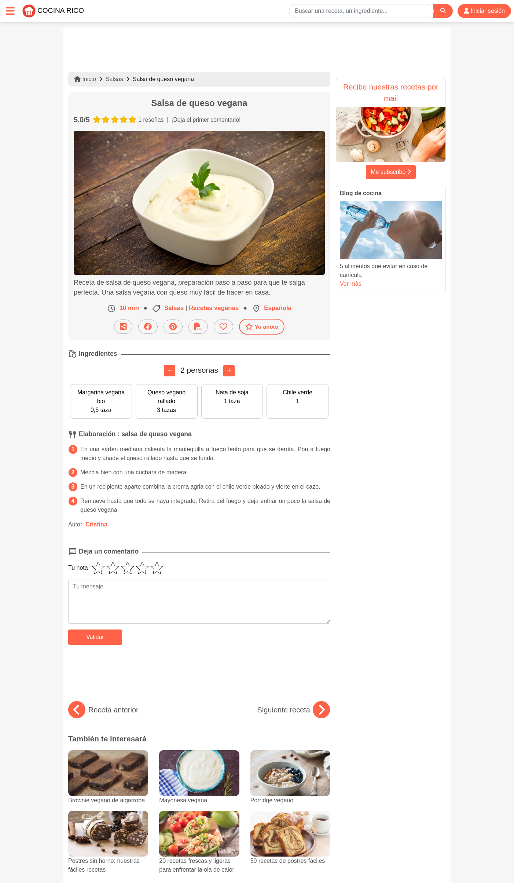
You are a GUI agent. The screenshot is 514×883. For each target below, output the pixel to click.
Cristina (96, 524)
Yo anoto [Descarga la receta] (262, 326)
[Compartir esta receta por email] (123, 327)
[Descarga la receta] (198, 327)
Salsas (114, 79)
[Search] (442, 11)
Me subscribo (391, 172)
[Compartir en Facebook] (148, 327)
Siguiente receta (293, 709)
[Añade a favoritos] (223, 327)
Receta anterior (103, 709)
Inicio (85, 79)
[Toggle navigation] (10, 11)
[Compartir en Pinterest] (173, 327)
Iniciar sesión (484, 11)
